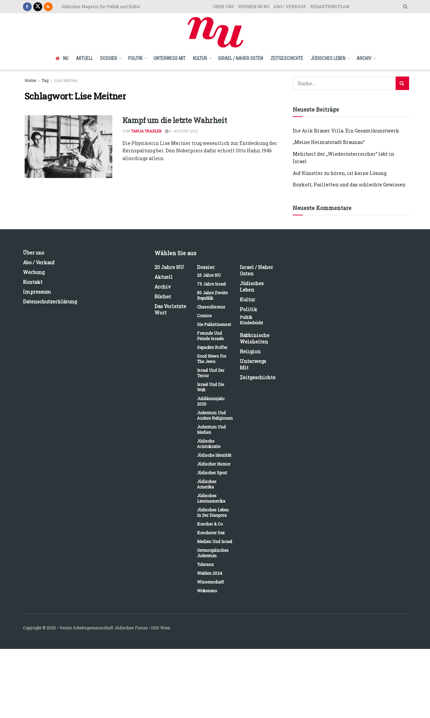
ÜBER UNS (223, 6)
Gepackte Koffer (212, 347)
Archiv (363, 58)
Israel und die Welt (210, 387)
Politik (135, 58)
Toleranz (205, 564)
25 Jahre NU (209, 275)
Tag (45, 80)
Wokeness (207, 590)
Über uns (33, 252)
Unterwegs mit (169, 58)
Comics (204, 315)
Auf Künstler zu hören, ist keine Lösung (339, 173)
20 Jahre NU (169, 267)
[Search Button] (402, 83)
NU (61, 58)
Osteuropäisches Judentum (213, 552)
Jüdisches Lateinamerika (211, 498)
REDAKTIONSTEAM (329, 6)
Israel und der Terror (210, 372)
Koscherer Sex (211, 532)
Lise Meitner (66, 80)
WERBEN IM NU (253, 6)
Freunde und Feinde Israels (210, 335)
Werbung (34, 272)
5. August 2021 (181, 130)
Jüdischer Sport (212, 472)
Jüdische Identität (214, 455)
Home (30, 80)
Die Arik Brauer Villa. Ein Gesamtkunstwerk (346, 130)
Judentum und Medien (211, 429)
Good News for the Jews (211, 358)
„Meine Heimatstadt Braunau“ (329, 142)
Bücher (162, 296)
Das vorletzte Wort (170, 309)
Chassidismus (211, 306)
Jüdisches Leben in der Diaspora (213, 512)
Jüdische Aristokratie (208, 443)
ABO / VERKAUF (290, 6)
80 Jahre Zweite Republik (212, 295)
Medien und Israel (214, 541)
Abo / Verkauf (39, 262)
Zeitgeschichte (286, 58)
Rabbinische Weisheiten (254, 338)
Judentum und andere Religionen (215, 415)
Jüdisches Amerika (207, 484)
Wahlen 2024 (209, 573)
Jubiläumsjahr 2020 (211, 401)
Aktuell (84, 58)
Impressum (37, 292)
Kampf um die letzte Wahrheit (174, 120)
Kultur (200, 58)
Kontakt (32, 282)
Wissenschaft (210, 582)
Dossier (108, 58)
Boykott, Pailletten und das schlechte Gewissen (349, 184)
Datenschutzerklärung (50, 301)
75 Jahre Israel (211, 284)
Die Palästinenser (214, 324)
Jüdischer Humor (213, 464)
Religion (250, 351)
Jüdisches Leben (328, 58)
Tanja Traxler (146, 130)
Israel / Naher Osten (240, 58)
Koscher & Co (210, 524)
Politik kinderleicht (251, 320)
